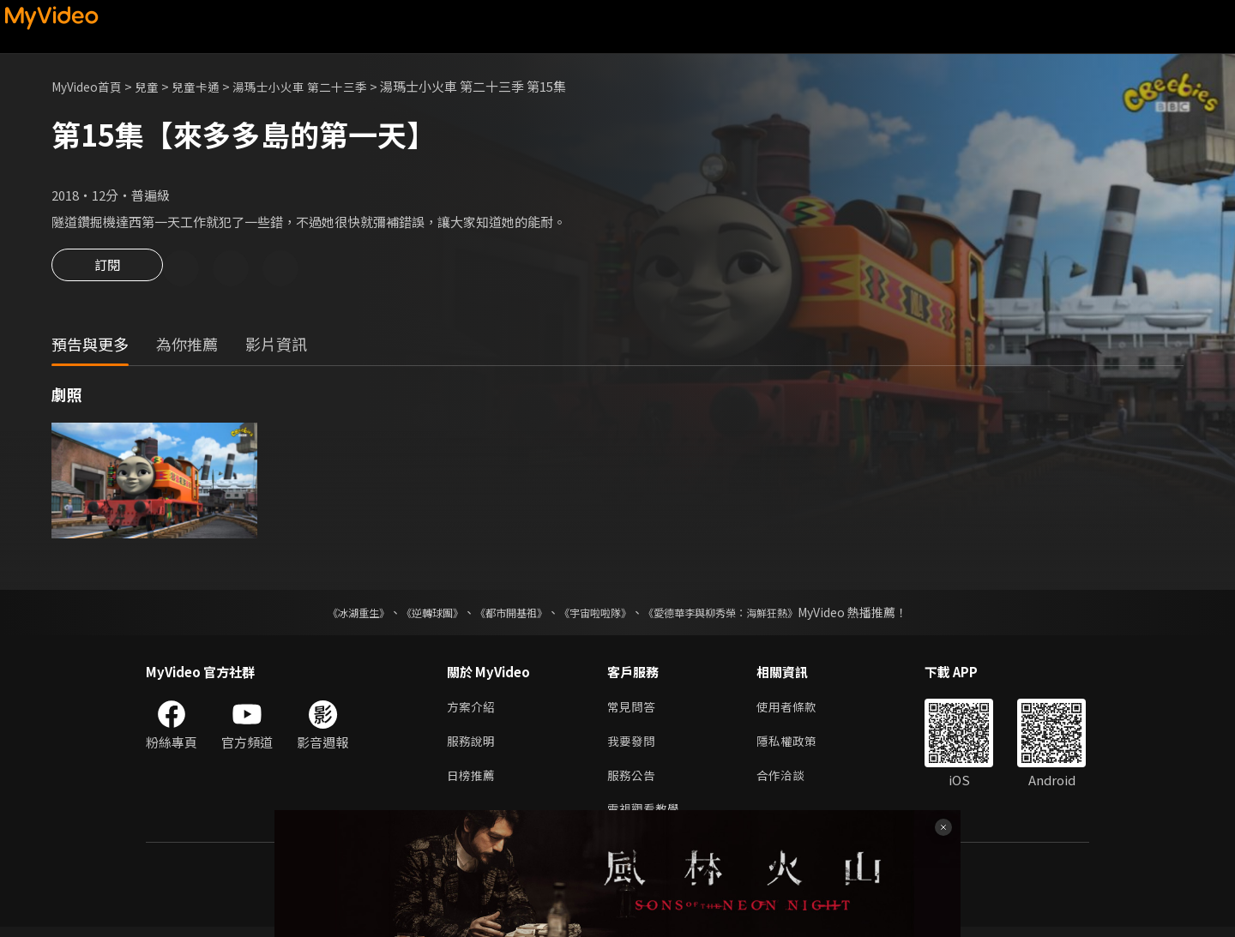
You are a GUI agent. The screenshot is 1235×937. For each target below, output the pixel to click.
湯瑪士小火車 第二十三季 (317, 86)
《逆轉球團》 (413, 614)
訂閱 (107, 270)
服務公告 (633, 782)
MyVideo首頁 (90, 86)
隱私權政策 (794, 746)
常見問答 (633, 710)
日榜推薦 (472, 782)
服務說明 (472, 746)
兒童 (155, 86)
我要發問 (633, 746)
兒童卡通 (206, 86)
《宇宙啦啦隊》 (599, 614)
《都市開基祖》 (503, 614)
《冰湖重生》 (328, 614)
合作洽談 (787, 782)
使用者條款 (794, 710)
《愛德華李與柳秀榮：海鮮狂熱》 (743, 614)
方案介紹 (472, 710)
